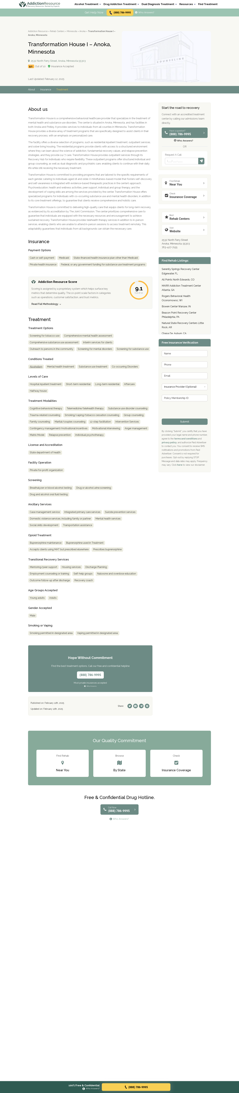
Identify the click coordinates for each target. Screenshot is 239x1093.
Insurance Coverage (185, 195)
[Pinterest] (147, 706)
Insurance (45, 89)
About (31, 89)
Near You (185, 183)
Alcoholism (36, 366)
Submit (201, 161)
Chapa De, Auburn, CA (174, 333)
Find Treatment (208, 4)
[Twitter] (129, 706)
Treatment (62, 89)
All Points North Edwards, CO (178, 279)
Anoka (82, 31)
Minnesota (72, 31)
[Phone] (181, 161)
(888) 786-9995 (120, 12)
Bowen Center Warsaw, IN (176, 306)
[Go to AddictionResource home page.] (39, 4)
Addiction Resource (38, 31)
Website (185, 229)
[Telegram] (141, 706)
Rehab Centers (57, 31)
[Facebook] (135, 706)
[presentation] (185, 416)
